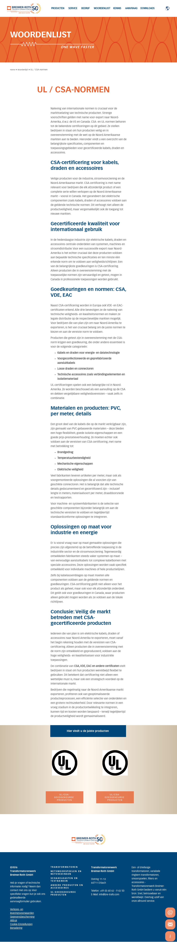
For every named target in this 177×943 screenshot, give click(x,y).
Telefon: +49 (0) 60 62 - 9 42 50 (107, 891)
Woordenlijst (23, 70)
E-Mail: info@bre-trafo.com (105, 894)
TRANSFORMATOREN (64, 867)
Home (12, 70)
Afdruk (13, 920)
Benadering (16, 928)
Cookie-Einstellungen (21, 924)
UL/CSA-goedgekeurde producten (64, 797)
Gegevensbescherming (22, 917)
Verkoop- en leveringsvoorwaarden (22, 911)
